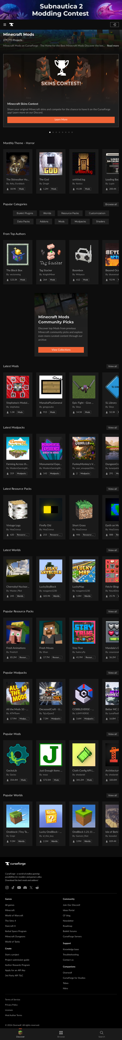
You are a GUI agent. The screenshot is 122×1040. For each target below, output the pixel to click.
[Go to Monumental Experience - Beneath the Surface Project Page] (50, 456)
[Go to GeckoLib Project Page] (17, 762)
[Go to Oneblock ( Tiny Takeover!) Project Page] (17, 823)
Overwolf (67, 973)
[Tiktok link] (13, 887)
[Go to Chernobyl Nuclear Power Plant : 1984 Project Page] (17, 578)
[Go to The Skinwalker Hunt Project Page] (17, 171)
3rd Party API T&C (14, 976)
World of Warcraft (14, 916)
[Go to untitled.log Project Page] (83, 171)
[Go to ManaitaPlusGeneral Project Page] (50, 394)
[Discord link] (25, 887)
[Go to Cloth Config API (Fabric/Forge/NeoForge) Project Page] (83, 762)
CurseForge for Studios (74, 978)
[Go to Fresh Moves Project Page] (50, 640)
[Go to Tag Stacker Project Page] (50, 262)
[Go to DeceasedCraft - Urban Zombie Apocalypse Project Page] (50, 701)
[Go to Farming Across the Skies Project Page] (17, 456)
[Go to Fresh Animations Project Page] (17, 640)
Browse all (111, 204)
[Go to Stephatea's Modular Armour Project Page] (17, 394)
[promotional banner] (61, 10)
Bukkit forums (70, 931)
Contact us (68, 960)
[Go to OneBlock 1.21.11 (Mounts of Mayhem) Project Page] (83, 823)
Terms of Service (12, 1000)
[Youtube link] (19, 887)
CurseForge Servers (72, 937)
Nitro (65, 988)
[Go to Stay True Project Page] (83, 640)
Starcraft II (10, 926)
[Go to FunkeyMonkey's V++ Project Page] (83, 456)
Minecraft (10, 910)
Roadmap (67, 926)
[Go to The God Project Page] (50, 171)
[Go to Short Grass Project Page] (83, 517)
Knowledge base (71, 949)
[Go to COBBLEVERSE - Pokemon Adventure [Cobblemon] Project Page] (83, 701)
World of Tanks (12, 942)
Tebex (65, 983)
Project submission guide (17, 960)
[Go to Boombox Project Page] (83, 262)
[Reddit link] (37, 887)
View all (112, 366)
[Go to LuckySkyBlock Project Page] (50, 578)
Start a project (12, 955)
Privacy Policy (11, 1005)
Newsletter (68, 921)
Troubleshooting (71, 955)
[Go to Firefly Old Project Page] (50, 517)
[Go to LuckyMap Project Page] (83, 578)
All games (9, 905)
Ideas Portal (68, 910)
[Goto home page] (11, 24)
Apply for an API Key (15, 970)
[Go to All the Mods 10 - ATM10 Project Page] (17, 701)
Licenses (9, 1010)
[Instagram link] (7, 887)
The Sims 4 (10, 921)
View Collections (61, 350)
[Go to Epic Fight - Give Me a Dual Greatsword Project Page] (83, 394)
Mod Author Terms (13, 1015)
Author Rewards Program (17, 965)
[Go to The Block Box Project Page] (17, 262)
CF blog (66, 916)
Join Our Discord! (71, 905)
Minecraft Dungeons (15, 937)
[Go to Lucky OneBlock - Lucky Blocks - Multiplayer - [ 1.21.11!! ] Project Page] (50, 823)
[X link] (31, 887)
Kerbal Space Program (16, 931)
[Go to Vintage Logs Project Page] (17, 517)
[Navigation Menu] (4, 24)
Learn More (61, 119)
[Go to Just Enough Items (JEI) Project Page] (50, 762)
